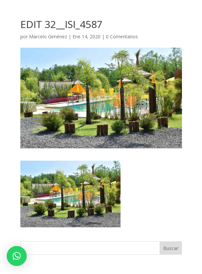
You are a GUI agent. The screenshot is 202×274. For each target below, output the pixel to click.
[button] (17, 256)
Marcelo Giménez (48, 36)
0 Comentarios (122, 36)
